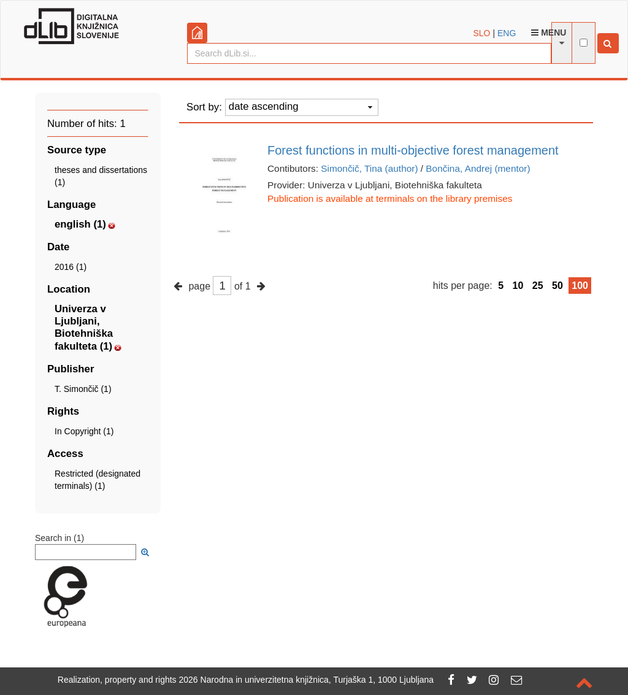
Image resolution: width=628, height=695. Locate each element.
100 (580, 285)
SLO (482, 33)
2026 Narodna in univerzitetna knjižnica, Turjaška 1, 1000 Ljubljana (306, 680)
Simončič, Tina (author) (369, 168)
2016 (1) (70, 267)
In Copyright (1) (84, 431)
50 (557, 285)
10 (518, 285)
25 (537, 285)
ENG (506, 33)
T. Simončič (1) (83, 389)
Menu (548, 32)
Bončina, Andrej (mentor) (478, 168)
